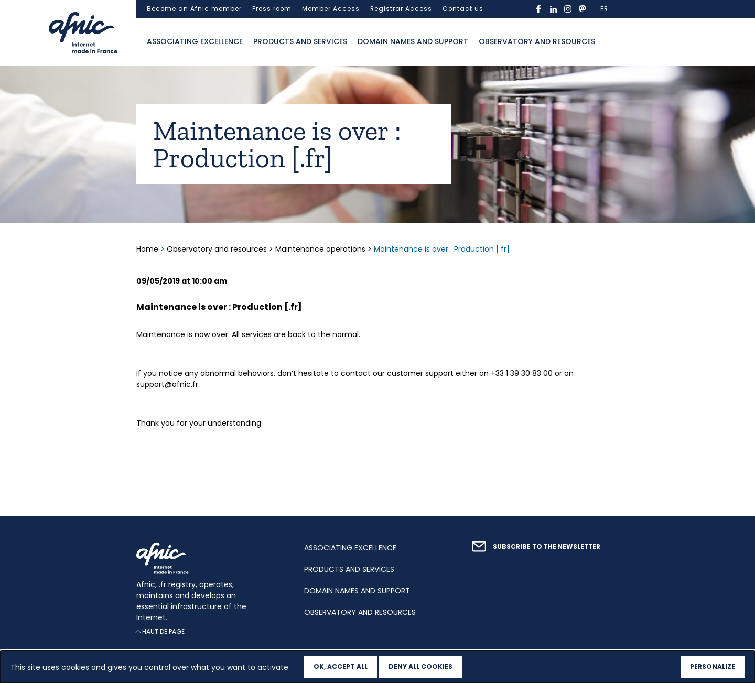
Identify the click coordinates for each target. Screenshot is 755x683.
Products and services (300, 41)
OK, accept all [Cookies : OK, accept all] (341, 666)
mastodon (582, 9)
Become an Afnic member (194, 9)
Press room (272, 9)
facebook (538, 9)
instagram (567, 9)
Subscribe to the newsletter (546, 547)
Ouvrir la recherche (611, 42)
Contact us (463, 9)
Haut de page (163, 631)
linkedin (553, 9)
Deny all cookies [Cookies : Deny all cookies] (420, 666)
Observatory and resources (537, 41)
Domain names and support (413, 41)
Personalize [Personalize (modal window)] (712, 666)
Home (148, 249)
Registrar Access (401, 9)
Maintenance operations (320, 249)
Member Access (331, 9)
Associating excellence (195, 41)
